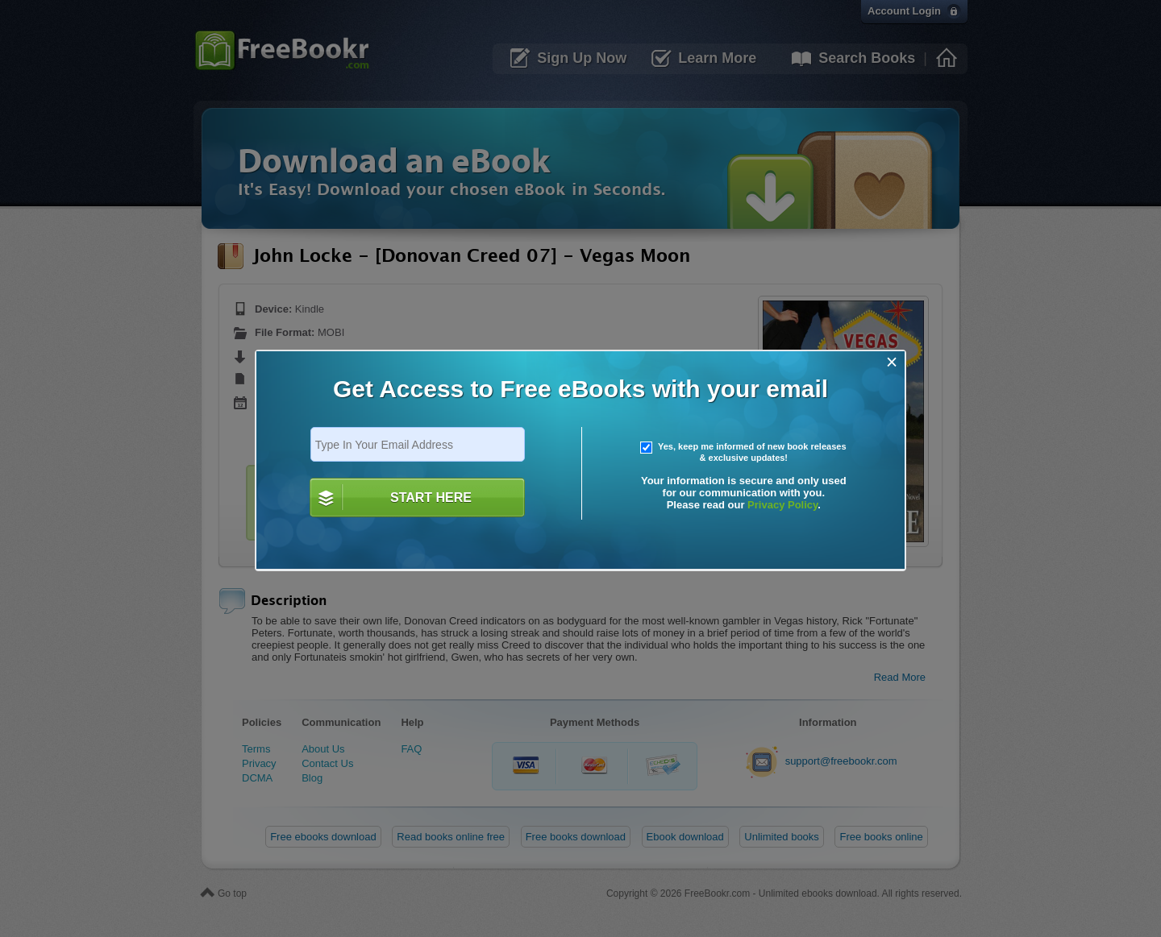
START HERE (431, 497)
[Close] (892, 362)
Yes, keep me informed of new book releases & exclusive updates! (743, 452)
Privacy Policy (782, 505)
